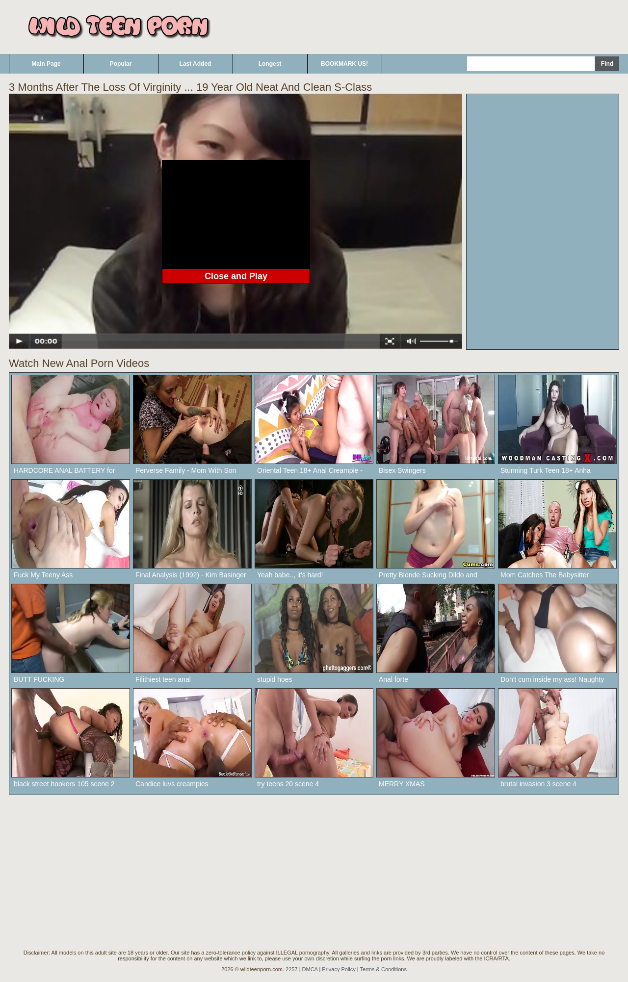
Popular (121, 63)
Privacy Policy (338, 969)
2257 (291, 969)
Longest (270, 63)
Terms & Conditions (383, 969)
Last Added (195, 63)
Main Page (45, 63)
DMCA (310, 969)
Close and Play (236, 276)
